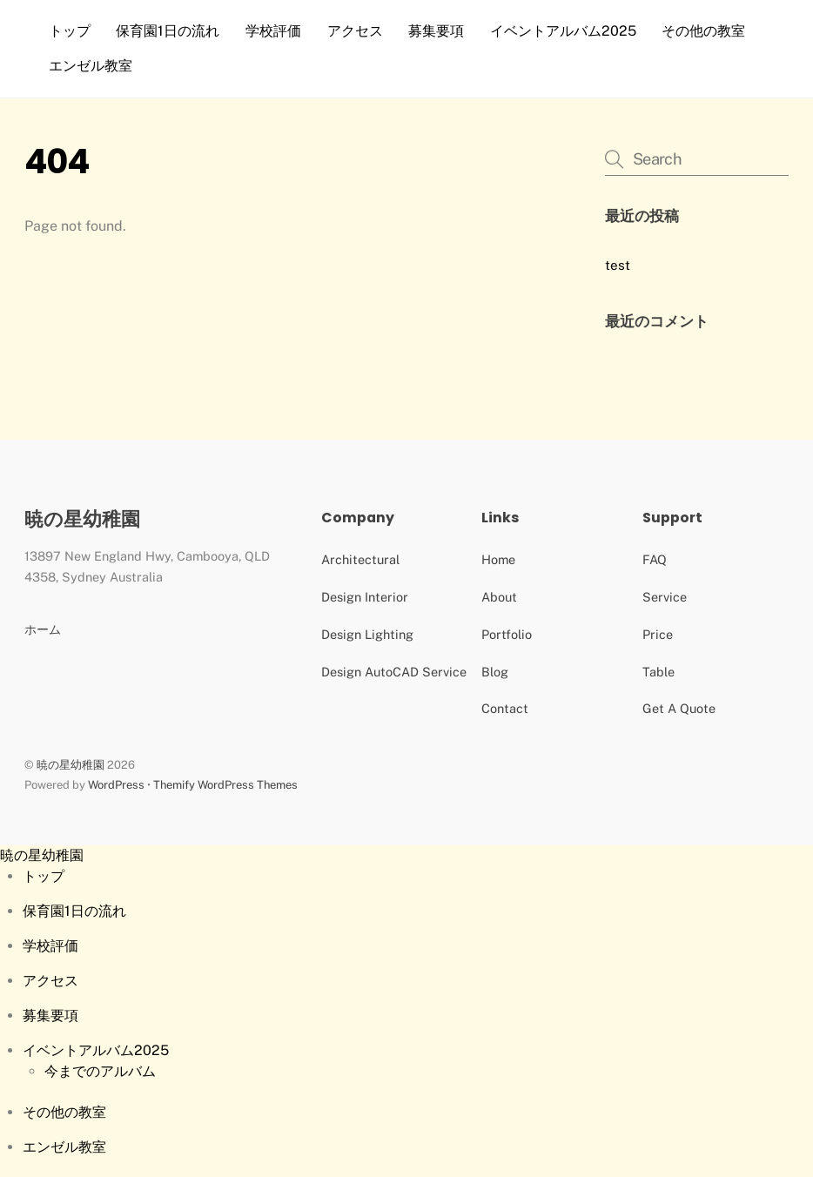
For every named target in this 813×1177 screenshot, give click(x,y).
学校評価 (273, 31)
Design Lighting (367, 634)
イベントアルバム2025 (563, 31)
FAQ (654, 559)
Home (498, 559)
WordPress (116, 784)
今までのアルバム (100, 1071)
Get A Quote (679, 708)
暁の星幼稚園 (70, 764)
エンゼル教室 (90, 65)
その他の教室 (703, 31)
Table (658, 671)
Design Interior (364, 596)
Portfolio (506, 634)
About (499, 596)
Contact (504, 708)
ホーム (42, 629)
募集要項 (436, 31)
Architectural (360, 559)
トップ (70, 31)
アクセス (355, 31)
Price (657, 634)
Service (664, 596)
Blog (494, 671)
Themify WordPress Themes (225, 784)
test (617, 265)
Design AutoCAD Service (394, 671)
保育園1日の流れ (167, 31)
